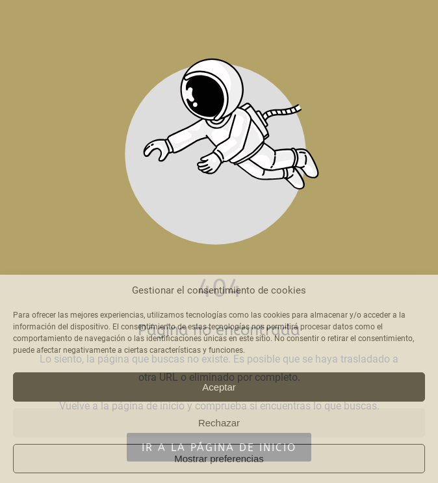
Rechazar (219, 422)
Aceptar (219, 387)
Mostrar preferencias (219, 458)
